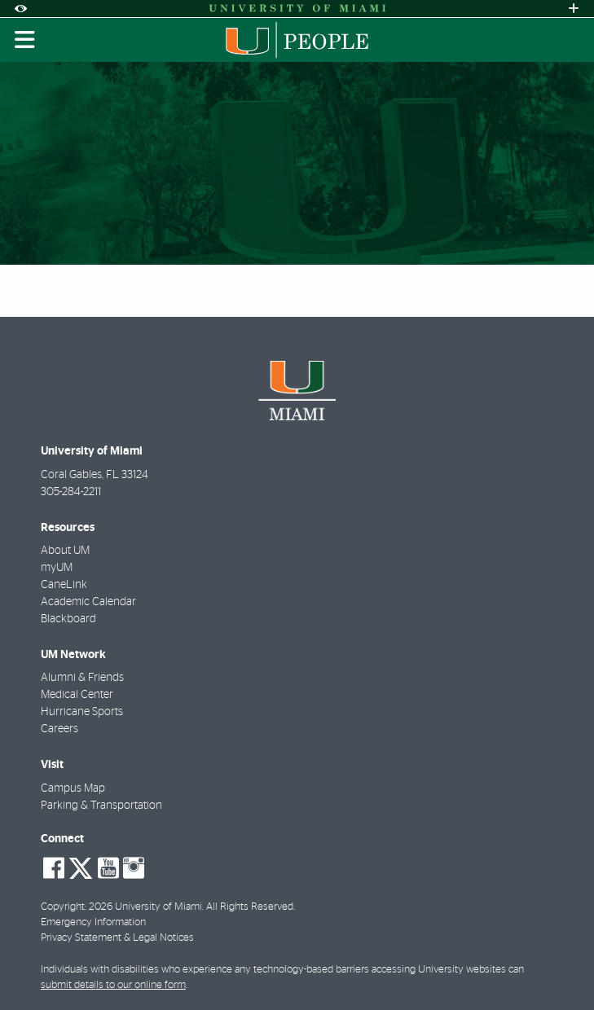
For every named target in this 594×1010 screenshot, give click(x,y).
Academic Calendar (88, 602)
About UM (65, 550)
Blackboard (68, 619)
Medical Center (77, 694)
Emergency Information (93, 922)
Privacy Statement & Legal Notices (117, 938)
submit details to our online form (113, 985)
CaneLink (64, 585)
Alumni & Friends (82, 677)
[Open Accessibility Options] (20, 8)
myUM (57, 567)
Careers (59, 729)
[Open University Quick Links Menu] (573, 8)
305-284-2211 (71, 492)
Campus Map (73, 788)
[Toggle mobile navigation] (25, 40)
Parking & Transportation (101, 805)
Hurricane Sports (82, 712)
